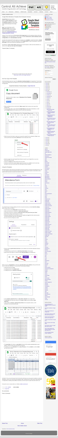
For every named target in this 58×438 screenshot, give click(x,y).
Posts (47, 72)
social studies (47, 278)
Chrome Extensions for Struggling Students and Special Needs (50, 305)
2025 (47, 84)
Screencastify (47, 275)
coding (46, 170)
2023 (47, 87)
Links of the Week (48, 251)
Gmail (46, 197)
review (46, 272)
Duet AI (46, 180)
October (48, 94)
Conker (46, 173)
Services (35, 11)
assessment (47, 156)
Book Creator (47, 162)
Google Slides (47, 229)
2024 (47, 86)
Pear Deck (46, 263)
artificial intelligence (48, 154)
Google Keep (47, 217)
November (49, 93)
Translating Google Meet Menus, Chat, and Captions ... (51, 132)
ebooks (46, 181)
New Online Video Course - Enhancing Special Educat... (51, 122)
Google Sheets (47, 227)
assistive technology (48, 157)
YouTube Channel (49, 18)
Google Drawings (48, 208)
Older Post (39, 423)
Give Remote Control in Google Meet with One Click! (50, 326)
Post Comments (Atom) (11, 428)
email (46, 185)
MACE (46, 252)
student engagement (48, 282)
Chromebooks (47, 168)
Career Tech (47, 164)
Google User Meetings (48, 233)
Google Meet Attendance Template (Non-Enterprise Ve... (51, 116)
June (48, 100)
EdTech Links (23, 11)
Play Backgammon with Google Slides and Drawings (51, 129)
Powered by (50, 55)
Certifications (47, 165)
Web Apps (46, 292)
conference (47, 172)
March (48, 105)
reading (46, 271)
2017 (47, 142)
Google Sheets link (31, 85)
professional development (49, 268)
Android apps (47, 150)
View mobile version (22, 425)
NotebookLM (47, 260)
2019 (47, 139)
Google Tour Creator (48, 231)
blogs (46, 160)
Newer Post (5, 423)
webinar (46, 295)
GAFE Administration (48, 193)
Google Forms (47, 213)
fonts (45, 192)
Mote (46, 256)
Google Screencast (48, 224)
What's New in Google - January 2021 (51, 110)
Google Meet (7, 388)
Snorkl (46, 276)
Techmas (46, 283)
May (48, 102)
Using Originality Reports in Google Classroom (51, 135)
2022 (47, 89)
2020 (47, 137)
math (46, 255)
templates (46, 284)
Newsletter (30, 11)
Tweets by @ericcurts (48, 337)
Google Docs (47, 207)
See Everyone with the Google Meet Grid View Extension (50, 314)
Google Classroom (48, 204)
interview (46, 244)
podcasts (46, 264)
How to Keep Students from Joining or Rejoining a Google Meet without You (50, 329)
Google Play (47, 223)
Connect (46, 11)
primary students (47, 267)
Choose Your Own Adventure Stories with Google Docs (50, 317)
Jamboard (46, 247)
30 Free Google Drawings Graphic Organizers (49, 333)
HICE (46, 237)
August (48, 97)
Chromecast (47, 169)
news (46, 259)
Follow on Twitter (49, 17)
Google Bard (47, 201)
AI (6, 11)
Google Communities (48, 205)
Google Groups (47, 215)
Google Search (47, 225)
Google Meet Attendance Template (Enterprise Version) (51, 112)
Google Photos (47, 221)
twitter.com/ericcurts (24, 384)
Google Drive (47, 209)
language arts (47, 248)
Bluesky (46, 161)
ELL (45, 184)
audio (46, 158)
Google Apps (47, 200)
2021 (47, 90)
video (46, 291)
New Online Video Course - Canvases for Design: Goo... (51, 125)
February (48, 106)
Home (3, 11)
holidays (46, 239)
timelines (46, 288)
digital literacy (47, 177)
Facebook (46, 188)
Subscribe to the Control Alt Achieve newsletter (49, 33)
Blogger (31, 433)
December (49, 91)
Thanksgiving (47, 286)
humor (46, 240)
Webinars (17, 11)
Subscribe (50, 51)
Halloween (46, 236)
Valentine (46, 290)
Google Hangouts (48, 216)
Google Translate (48, 232)
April (48, 103)
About (51, 11)
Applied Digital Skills (48, 152)
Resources (11, 11)
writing (46, 298)
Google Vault (47, 235)
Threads (46, 287)
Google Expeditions (48, 212)
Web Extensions (47, 294)
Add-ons (46, 149)
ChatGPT (46, 166)
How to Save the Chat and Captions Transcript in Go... (51, 119)
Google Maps (47, 219)
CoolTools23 (47, 174)
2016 (47, 143)
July (47, 99)
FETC (46, 189)
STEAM (46, 280)
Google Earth (47, 211)
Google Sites (47, 228)
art (45, 153)
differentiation (47, 176)
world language (47, 296)
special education (48, 279)
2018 (47, 140)
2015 (47, 145)
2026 (47, 83)
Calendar (41, 11)
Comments (48, 74)
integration (46, 243)
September (49, 96)
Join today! (46, 29)
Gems (46, 196)
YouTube (46, 299)
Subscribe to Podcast (49, 19)
